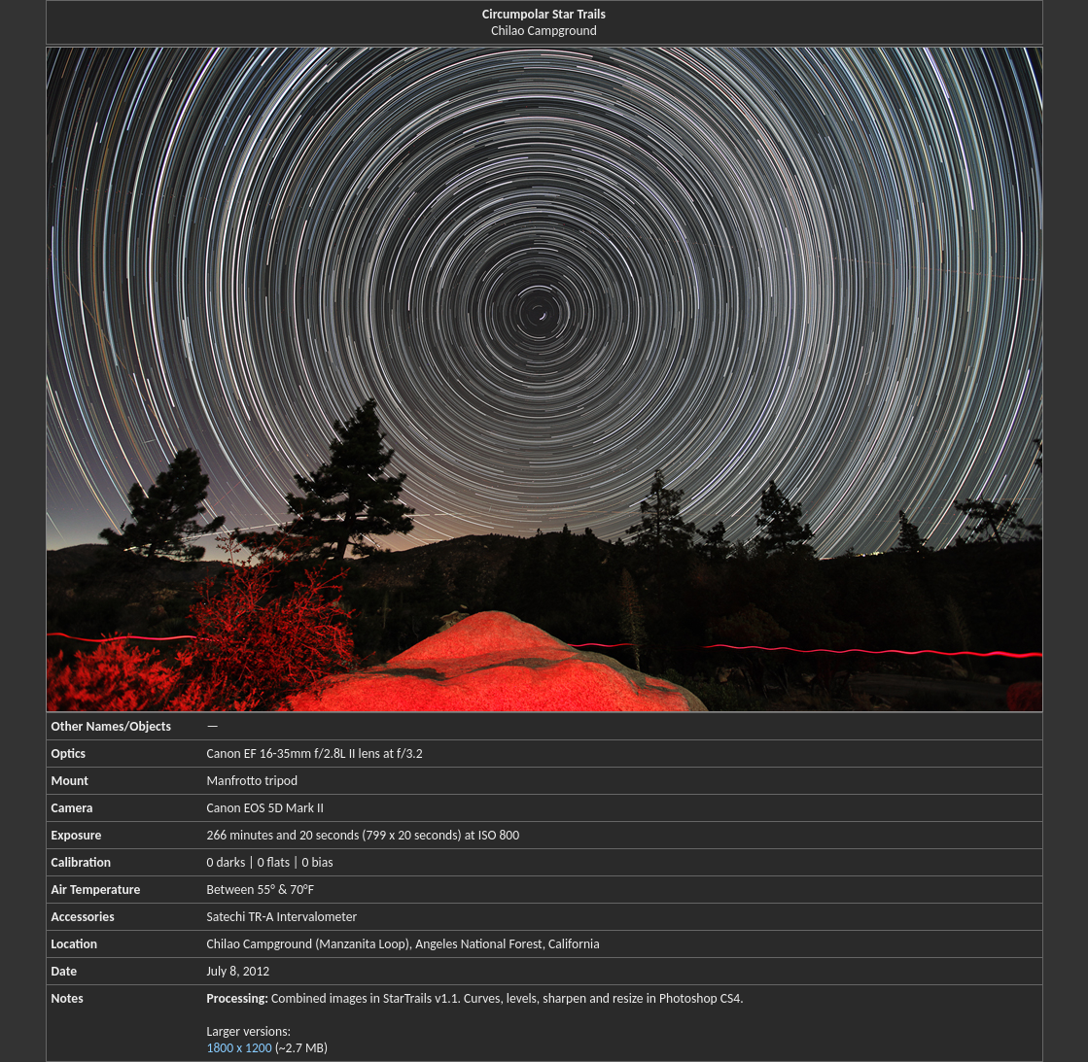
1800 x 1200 (239, 1048)
